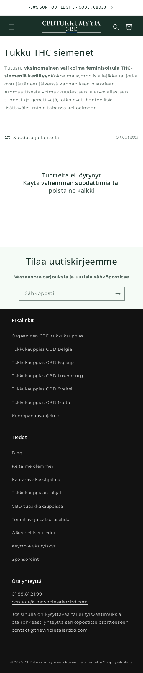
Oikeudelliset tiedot (34, 532)
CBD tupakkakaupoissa (37, 506)
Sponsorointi (26, 559)
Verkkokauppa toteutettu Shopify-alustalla (95, 662)
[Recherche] (115, 27)
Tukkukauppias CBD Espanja (43, 362)
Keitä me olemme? (33, 466)
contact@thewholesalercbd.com (50, 602)
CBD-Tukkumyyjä (40, 662)
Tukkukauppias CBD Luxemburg (47, 375)
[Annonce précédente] (10, 7)
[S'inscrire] (117, 294)
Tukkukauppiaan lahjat (37, 492)
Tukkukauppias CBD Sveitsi (42, 389)
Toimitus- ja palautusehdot (42, 519)
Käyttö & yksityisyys (34, 546)
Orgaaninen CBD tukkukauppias (47, 336)
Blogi (18, 453)
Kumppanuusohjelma (35, 415)
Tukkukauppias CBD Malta (41, 402)
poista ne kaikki (71, 190)
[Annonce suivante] (132, 7)
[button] (11, 27)
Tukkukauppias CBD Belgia (42, 349)
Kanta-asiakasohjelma (36, 479)
